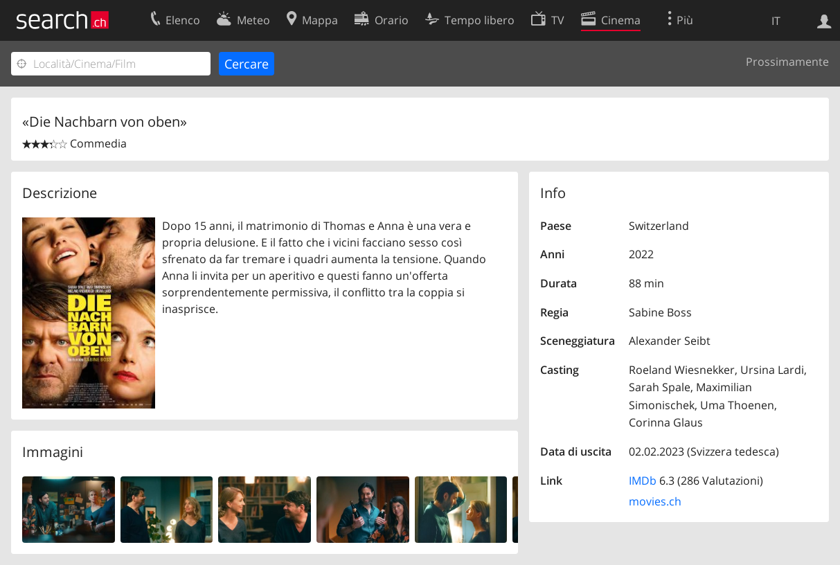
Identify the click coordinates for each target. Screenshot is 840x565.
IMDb (642, 480)
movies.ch (655, 501)
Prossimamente (787, 61)
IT (775, 20)
